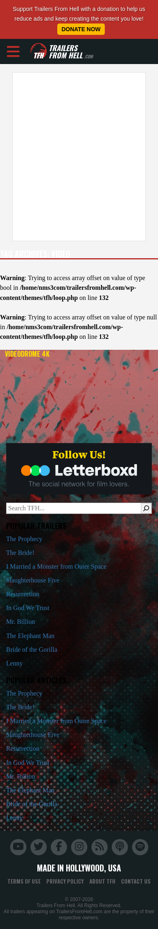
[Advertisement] (76, 157)
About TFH (102, 881)
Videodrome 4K (27, 354)
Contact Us (136, 881)
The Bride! (20, 552)
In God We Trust (27, 607)
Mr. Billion (20, 621)
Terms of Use (24, 881)
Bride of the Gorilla (31, 649)
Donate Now (80, 29)
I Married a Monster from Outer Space (56, 566)
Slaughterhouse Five (32, 580)
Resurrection (22, 594)
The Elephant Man (30, 635)
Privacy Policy (65, 881)
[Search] (146, 508)
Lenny (14, 663)
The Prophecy (24, 538)
